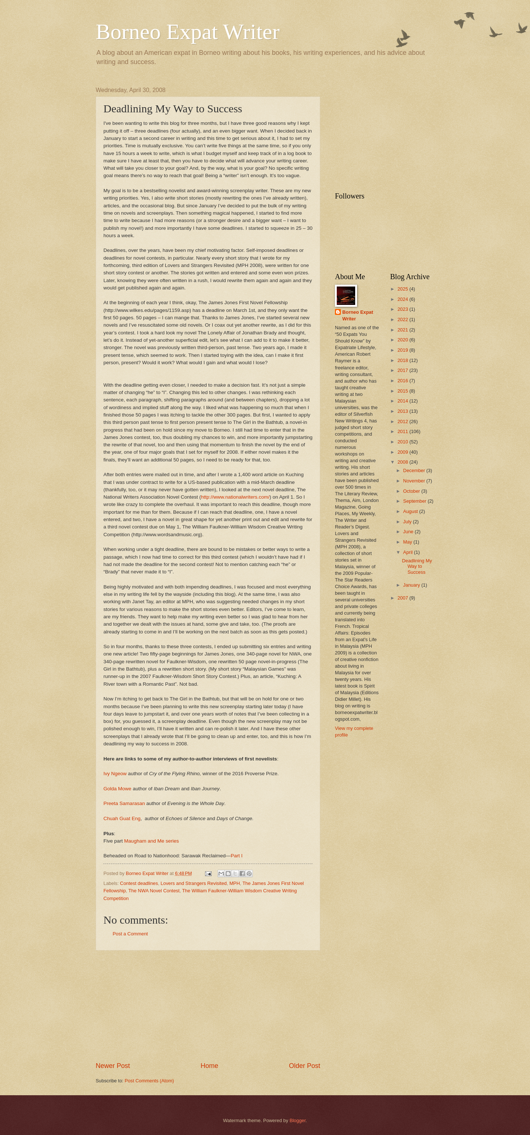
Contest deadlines (139, 883)
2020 (403, 339)
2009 (403, 452)
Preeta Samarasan (124, 803)
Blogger (298, 1120)
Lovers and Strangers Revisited (193, 883)
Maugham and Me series (151, 841)
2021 (403, 330)
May (408, 542)
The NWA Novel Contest (154, 890)
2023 (403, 309)
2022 (403, 319)
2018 (403, 360)
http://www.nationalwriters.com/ (235, 497)
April (408, 552)
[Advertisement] (208, 1006)
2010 (403, 441)
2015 (403, 391)
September (415, 501)
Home (209, 1065)
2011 (403, 431)
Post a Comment (130, 934)
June (409, 531)
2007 (403, 598)
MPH (234, 883)
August (411, 511)
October (412, 491)
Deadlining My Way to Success (417, 566)
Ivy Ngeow (115, 773)
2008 (403, 462)
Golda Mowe (117, 788)
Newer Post (113, 1065)
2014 (403, 401)
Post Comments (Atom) (149, 1080)
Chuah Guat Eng (122, 818)
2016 (403, 380)
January (412, 585)
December (414, 470)
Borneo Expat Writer (188, 32)
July (408, 521)
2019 (403, 350)
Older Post (304, 1065)
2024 (403, 299)
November (414, 481)
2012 (403, 421)
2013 (403, 411)
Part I (237, 855)
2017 (403, 370)
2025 (403, 289)
